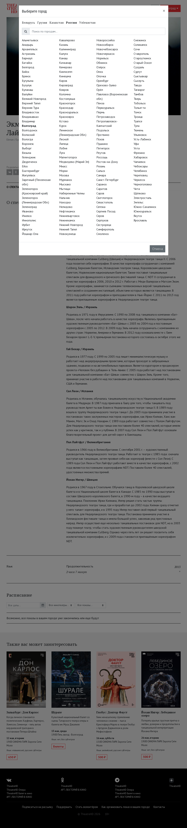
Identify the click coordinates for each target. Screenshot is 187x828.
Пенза (100, 103)
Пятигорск (103, 148)
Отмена (157, 249)
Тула (136, 126)
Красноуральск (68, 112)
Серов (100, 216)
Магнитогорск (68, 157)
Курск (62, 126)
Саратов (101, 189)
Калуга (63, 54)
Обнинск (101, 63)
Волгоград (29, 126)
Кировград (66, 85)
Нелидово (65, 207)
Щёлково (140, 193)
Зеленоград (29, 207)
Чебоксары (141, 166)
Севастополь (104, 202)
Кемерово (65, 67)
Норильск (102, 58)
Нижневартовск (69, 216)
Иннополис (29, 220)
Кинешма (65, 76)
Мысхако (65, 184)
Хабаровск (141, 157)
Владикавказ (30, 117)
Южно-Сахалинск (145, 207)
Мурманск (65, 180)
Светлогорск (104, 198)
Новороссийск (105, 40)
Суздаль (139, 67)
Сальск (100, 171)
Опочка (101, 76)
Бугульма (27, 81)
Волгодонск (29, 130)
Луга (62, 153)
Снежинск (140, 40)
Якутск (138, 216)
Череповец (141, 175)
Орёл (99, 90)
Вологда (27, 139)
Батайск (27, 63)
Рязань (100, 166)
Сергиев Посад (105, 211)
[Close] (164, 10)
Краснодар (66, 108)
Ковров (64, 90)
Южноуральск (142, 211)
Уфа (136, 144)
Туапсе (138, 121)
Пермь (100, 112)
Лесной (64, 139)
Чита (137, 189)
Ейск (25, 166)
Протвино (102, 135)
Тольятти (140, 108)
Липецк (63, 144)
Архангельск (29, 49)
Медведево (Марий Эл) (74, 162)
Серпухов (102, 220)
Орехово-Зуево (106, 85)
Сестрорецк (103, 225)
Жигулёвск (28, 175)
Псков (100, 139)
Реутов (101, 153)
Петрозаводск (105, 117)
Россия (71, 22)
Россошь (101, 157)
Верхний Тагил (31, 103)
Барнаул (27, 58)
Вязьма (26, 153)
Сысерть (139, 81)
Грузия (42, 22)
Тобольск (140, 103)
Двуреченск (29, 162)
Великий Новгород (34, 99)
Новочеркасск (105, 54)
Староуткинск (142, 58)
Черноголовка (143, 184)
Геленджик (29, 157)
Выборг (26, 148)
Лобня (63, 148)
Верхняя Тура (30, 108)
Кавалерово (67, 40)
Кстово (64, 121)
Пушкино (102, 144)
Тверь (137, 99)
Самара (101, 175)
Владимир (28, 121)
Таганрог (139, 90)
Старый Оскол (143, 63)
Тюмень (138, 130)
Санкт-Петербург (107, 180)
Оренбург (102, 81)
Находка (65, 202)
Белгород (28, 67)
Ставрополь (141, 54)
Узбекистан (87, 22)
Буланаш (27, 90)
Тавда (138, 85)
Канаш (63, 58)
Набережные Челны (72, 193)
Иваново (27, 211)
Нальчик (64, 198)
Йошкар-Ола (30, 234)
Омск (99, 72)
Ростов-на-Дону (107, 162)
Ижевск (27, 216)
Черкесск (139, 180)
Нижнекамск (67, 220)
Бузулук (27, 85)
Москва (64, 175)
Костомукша (67, 99)
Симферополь (105, 229)
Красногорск (67, 103)
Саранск (101, 184)
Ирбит (26, 225)
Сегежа (100, 207)
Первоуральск (105, 108)
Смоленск (102, 234)
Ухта (137, 148)
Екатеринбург (30, 171)
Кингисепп (65, 72)
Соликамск (140, 45)
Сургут (138, 72)
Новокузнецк (67, 234)
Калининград (67, 49)
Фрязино (139, 153)
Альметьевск (30, 40)
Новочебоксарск (107, 49)
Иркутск (27, 229)
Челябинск (140, 171)
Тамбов (138, 94)
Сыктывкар (141, 76)
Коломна (65, 94)
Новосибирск (104, 45)
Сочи (137, 49)
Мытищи (64, 189)
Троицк (138, 117)
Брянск (26, 76)
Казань (63, 45)
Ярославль (140, 220)
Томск (137, 112)
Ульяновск (140, 135)
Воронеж (28, 144)
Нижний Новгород (71, 225)
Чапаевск (139, 162)
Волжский (28, 135)
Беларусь (28, 22)
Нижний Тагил (68, 229)
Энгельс (138, 202)
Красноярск (66, 117)
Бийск (25, 72)
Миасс (63, 166)
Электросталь (142, 198)
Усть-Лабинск (142, 139)
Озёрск (100, 67)
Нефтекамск (67, 211)
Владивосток (30, 112)
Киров (63, 81)
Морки (63, 171)
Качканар (65, 63)
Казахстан (56, 22)
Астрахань (28, 54)
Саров (100, 193)
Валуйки (27, 94)
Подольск (102, 130)
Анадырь (27, 45)
